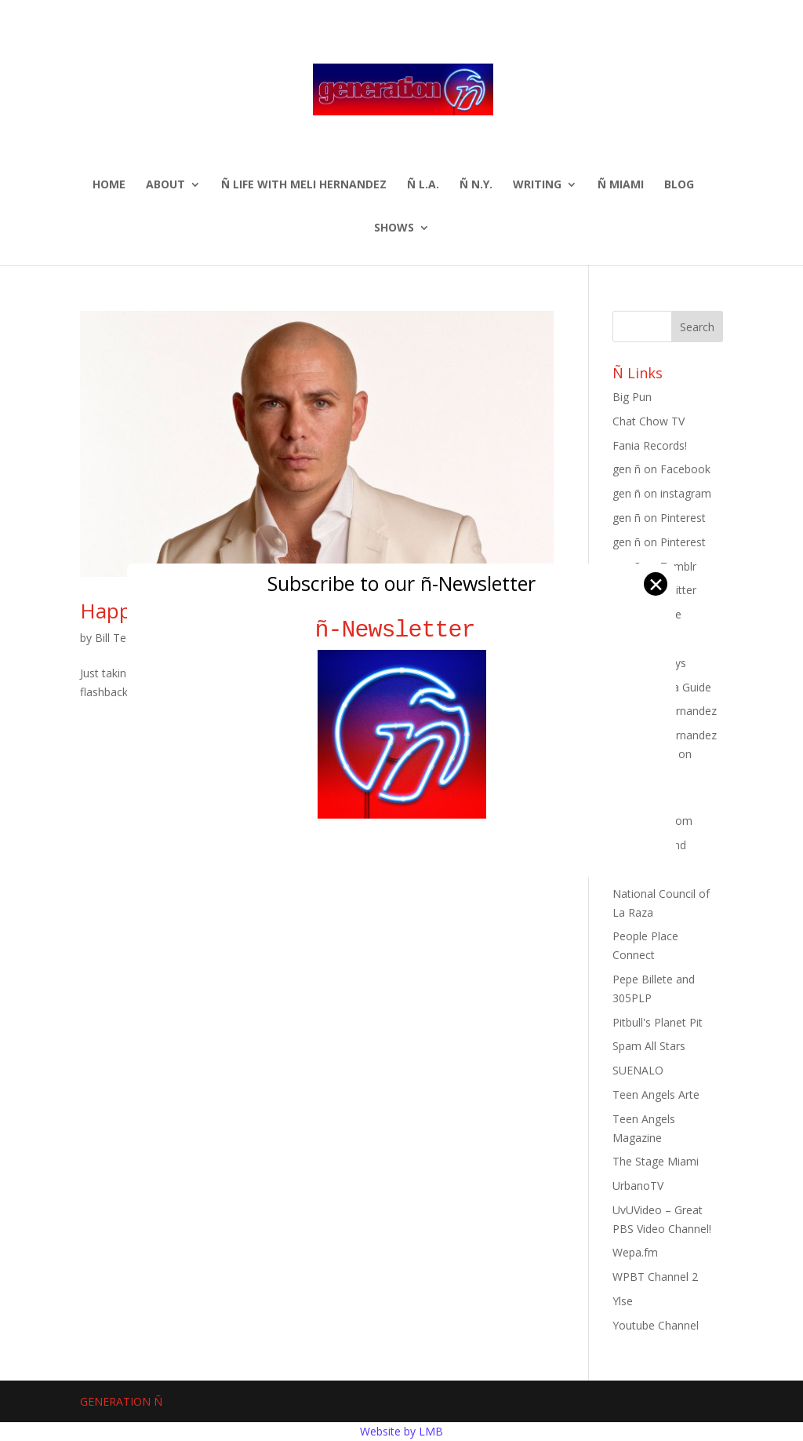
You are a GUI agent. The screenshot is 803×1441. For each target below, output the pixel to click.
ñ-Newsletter (402, 630)
